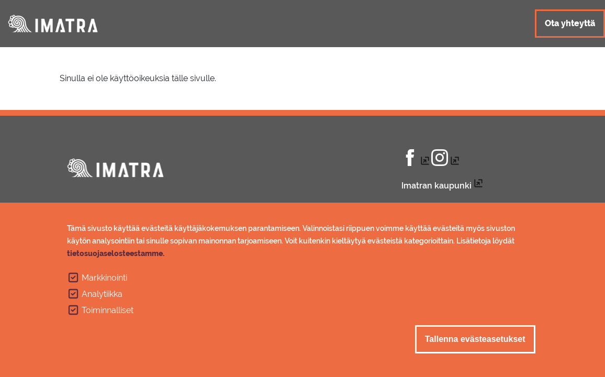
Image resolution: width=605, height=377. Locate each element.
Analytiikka (102, 299)
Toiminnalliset (107, 315)
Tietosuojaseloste (437, 207)
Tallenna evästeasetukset (475, 344)
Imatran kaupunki (436, 186)
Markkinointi (104, 283)
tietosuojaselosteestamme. (115, 258)
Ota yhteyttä (570, 23)
